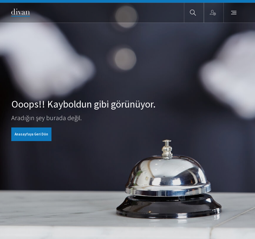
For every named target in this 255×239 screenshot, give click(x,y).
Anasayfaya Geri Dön (31, 134)
